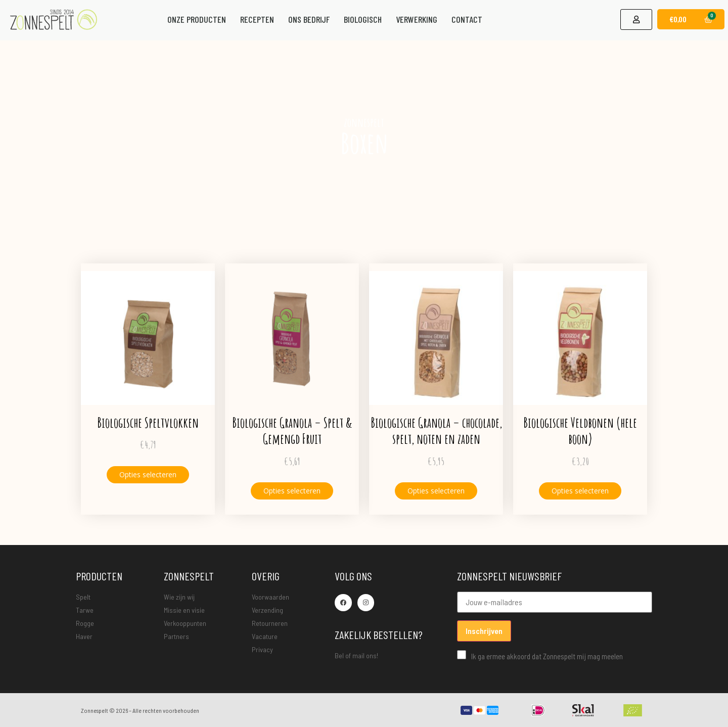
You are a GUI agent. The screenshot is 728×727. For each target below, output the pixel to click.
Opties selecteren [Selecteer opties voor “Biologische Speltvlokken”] (147, 474)
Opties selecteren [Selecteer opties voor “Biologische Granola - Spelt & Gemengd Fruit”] (292, 490)
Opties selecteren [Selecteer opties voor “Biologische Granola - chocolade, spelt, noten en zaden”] (436, 490)
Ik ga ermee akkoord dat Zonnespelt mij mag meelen (540, 655)
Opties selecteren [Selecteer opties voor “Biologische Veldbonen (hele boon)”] (580, 490)
